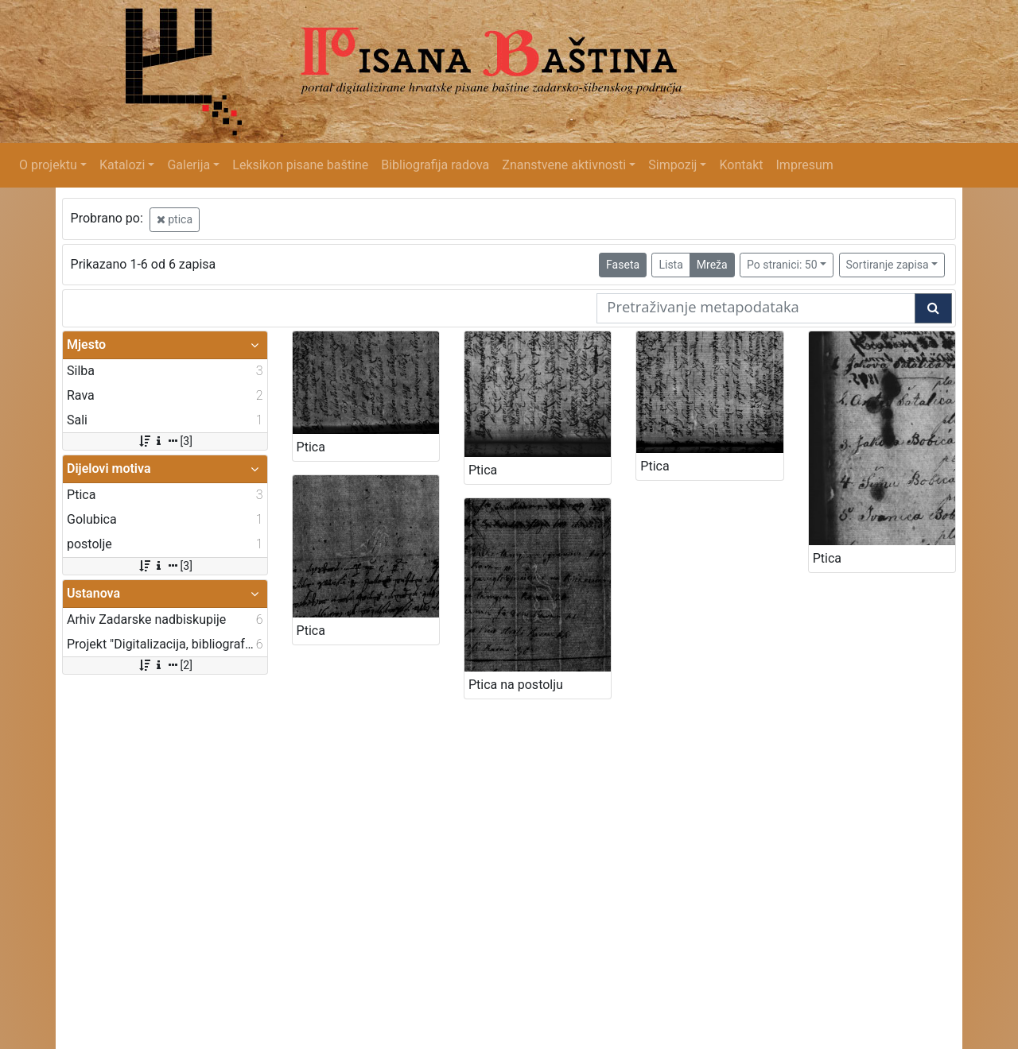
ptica (174, 219)
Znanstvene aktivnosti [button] (564, 164)
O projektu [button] (48, 164)
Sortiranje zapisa (887, 264)
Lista (670, 264)
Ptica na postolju (515, 684)
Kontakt (741, 164)
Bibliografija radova (435, 164)
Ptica (311, 447)
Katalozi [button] (122, 164)
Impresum (804, 164)
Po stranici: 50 (782, 264)
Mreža (712, 264)
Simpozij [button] (672, 164)
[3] (165, 441)
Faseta (622, 264)
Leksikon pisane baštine (300, 164)
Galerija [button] (188, 164)
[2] (165, 665)
